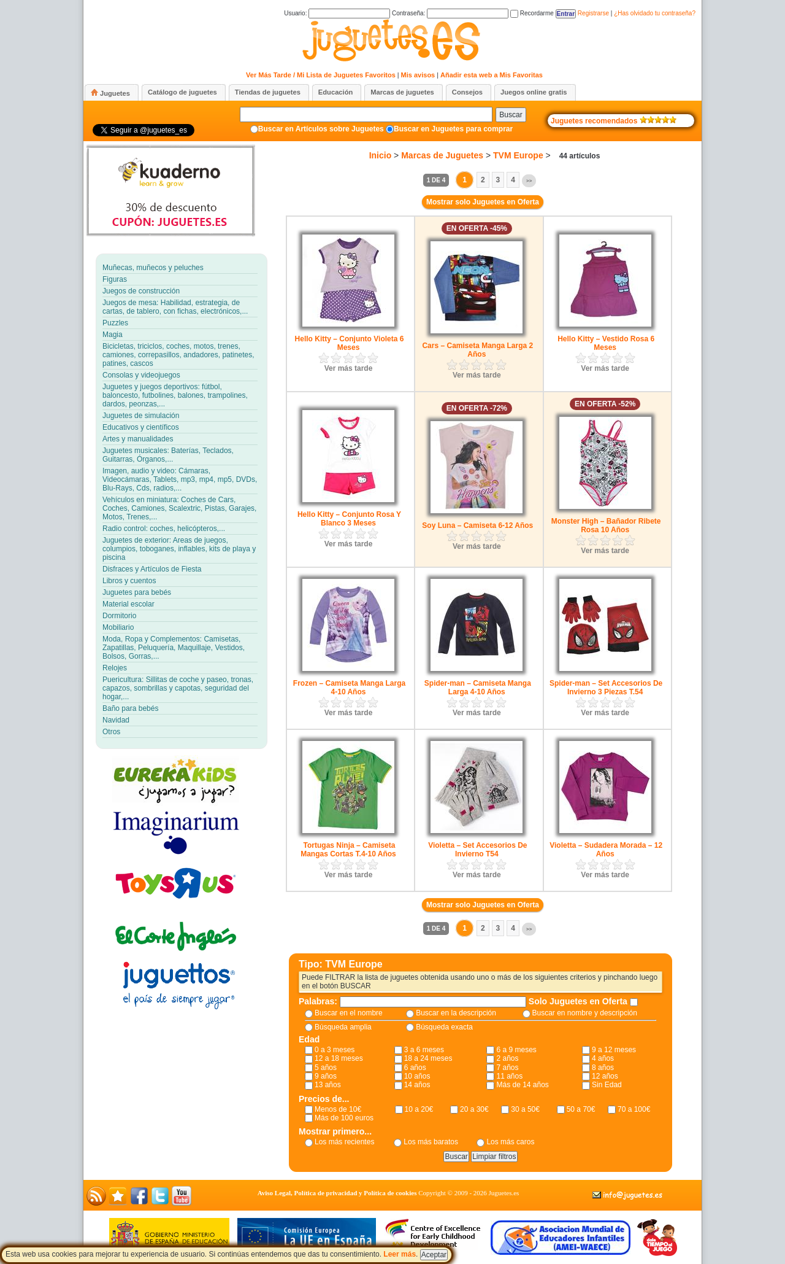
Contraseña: (450, 13)
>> (529, 181)
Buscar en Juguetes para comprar (453, 129)
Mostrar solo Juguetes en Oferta (482, 202)
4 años (603, 1058)
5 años (326, 1067)
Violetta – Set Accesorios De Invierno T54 (477, 849)
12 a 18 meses (339, 1058)
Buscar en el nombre (349, 1013)
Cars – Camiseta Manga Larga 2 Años (477, 350)
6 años (415, 1067)
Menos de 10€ (338, 1109)
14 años (417, 1084)
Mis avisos (418, 75)
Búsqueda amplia (343, 1027)
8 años (603, 1067)
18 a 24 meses (428, 1058)
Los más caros (510, 1142)
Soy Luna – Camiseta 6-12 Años (477, 525)
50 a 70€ (581, 1109)
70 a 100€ (634, 1109)
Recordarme (532, 13)
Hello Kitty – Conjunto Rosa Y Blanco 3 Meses (349, 518)
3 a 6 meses (424, 1049)
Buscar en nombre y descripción (584, 1013)
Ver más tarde (348, 368)
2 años (507, 1058)
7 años (507, 1067)
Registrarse (593, 13)
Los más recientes (344, 1142)
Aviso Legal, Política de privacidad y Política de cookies (337, 1192)
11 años (509, 1076)
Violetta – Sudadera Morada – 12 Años (606, 849)
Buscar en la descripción (456, 1013)
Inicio (380, 155)
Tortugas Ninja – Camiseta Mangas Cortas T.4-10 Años (348, 849)
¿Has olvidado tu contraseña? (654, 13)
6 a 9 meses (516, 1049)
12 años (605, 1076)
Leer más (399, 1254)
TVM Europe (518, 155)
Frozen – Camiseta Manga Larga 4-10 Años (349, 687)
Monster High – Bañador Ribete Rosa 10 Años (606, 525)
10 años (417, 1076)
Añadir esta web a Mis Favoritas (491, 75)
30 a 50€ (525, 1109)
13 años (328, 1084)
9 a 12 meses (614, 1049)
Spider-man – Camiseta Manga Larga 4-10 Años (477, 687)
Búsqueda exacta (444, 1027)
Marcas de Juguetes (442, 155)
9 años (326, 1076)
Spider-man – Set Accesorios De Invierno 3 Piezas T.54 (606, 687)
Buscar (510, 115)
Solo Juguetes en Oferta (579, 1001)
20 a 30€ (474, 1109)
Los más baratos (431, 1142)
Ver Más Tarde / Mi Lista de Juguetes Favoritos (321, 75)
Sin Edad (607, 1084)
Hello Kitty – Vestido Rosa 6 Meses (605, 343)
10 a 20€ (419, 1109)
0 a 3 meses (334, 1049)
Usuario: (337, 13)
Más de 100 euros (344, 1118)
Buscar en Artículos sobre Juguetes (321, 129)
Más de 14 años (522, 1084)
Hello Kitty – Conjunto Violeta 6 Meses (349, 343)
